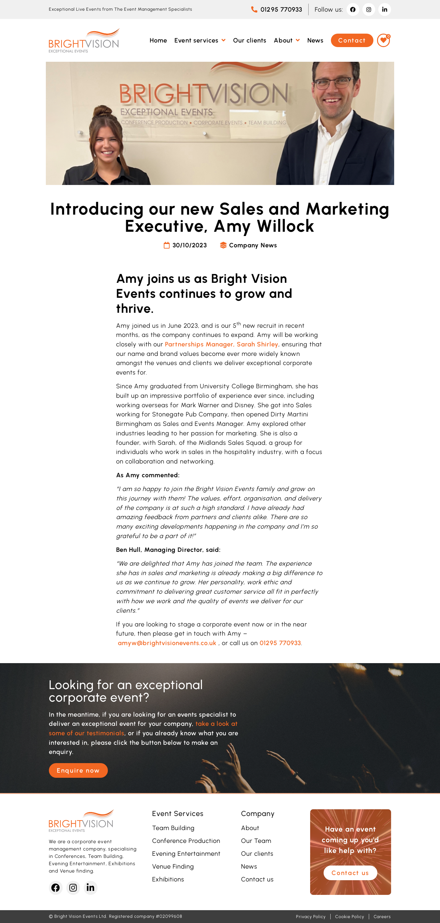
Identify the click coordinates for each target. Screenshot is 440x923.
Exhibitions (168, 879)
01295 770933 (280, 643)
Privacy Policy (311, 916)
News (249, 866)
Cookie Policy (349, 916)
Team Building (173, 828)
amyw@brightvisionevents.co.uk (167, 643)
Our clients (257, 854)
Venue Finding (173, 866)
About (250, 828)
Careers (382, 916)
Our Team (256, 841)
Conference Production (186, 841)
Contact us (257, 879)
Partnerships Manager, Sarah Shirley (221, 344)
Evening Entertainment (186, 854)
